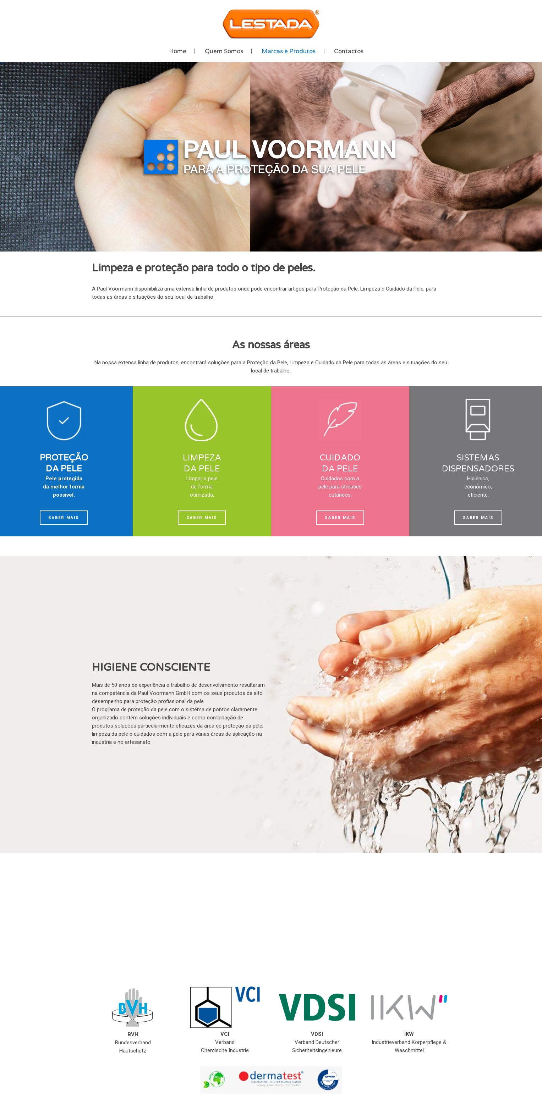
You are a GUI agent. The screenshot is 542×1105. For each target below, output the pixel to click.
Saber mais (63, 517)
